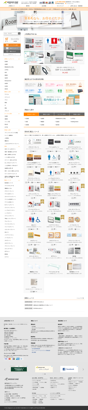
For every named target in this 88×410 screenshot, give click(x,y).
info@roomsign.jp (59, 3)
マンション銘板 (36, 384)
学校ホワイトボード (73, 381)
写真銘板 (34, 402)
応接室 (6, 61)
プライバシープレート (10, 246)
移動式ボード (71, 388)
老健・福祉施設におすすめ (11, 151)
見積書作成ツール (12, 54)
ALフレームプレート (9, 204)
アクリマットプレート (10, 207)
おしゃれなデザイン (55, 382)
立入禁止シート (54, 399)
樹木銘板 (34, 401)
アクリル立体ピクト (9, 202)
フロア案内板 (35, 382)
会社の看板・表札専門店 (12, 394)
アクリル (7, 94)
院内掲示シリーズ (9, 182)
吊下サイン (7, 251)
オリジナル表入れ (72, 390)
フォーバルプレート (9, 226)
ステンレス (7, 97)
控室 (6, 72)
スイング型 (7, 121)
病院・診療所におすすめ (10, 154)
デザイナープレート (9, 191)
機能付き (7, 140)
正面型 (6, 116)
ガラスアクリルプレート (10, 196)
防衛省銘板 (41, 402)
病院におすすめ (54, 385)
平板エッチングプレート (10, 218)
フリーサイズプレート (10, 224)
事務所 (6, 75)
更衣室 (6, 89)
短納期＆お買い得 (9, 168)
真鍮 (6, 108)
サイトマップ (60, 6)
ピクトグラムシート (55, 397)
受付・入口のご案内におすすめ (12, 171)
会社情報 (44, 6)
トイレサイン (53, 384)
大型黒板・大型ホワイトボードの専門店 (15, 398)
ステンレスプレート (9, 215)
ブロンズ (7, 110)
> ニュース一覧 (80, 298)
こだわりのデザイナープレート (12, 143)
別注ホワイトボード (73, 387)
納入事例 (34, 389)
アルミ (6, 99)
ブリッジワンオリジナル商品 (11, 132)
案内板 (6, 254)
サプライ (7, 256)
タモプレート (8, 240)
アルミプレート (8, 221)
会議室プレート (54, 387)
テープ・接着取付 (9, 135)
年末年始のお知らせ (37, 308)
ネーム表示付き (62, 384)
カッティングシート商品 (55, 395)
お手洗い (7, 69)
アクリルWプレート (9, 193)
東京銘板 (8, 400)
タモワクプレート (9, 243)
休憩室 (6, 83)
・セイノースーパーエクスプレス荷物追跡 (40, 350)
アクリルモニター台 (9, 185)
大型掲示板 (71, 383)
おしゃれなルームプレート (11, 162)
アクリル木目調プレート (10, 199)
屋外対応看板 (35, 387)
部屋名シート (62, 399)
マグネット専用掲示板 (73, 385)
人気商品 (7, 138)
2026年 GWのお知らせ (38, 301)
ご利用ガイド (11, 6)
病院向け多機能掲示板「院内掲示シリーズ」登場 (12, 177)
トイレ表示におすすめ (10, 157)
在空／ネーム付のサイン (10, 149)
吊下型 (6, 127)
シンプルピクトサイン (10, 210)
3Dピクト (7, 232)
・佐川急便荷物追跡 (35, 348)
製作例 (27, 6)
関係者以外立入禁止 (9, 67)
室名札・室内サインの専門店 (13, 396)
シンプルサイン (8, 213)
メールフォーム (69, 3)
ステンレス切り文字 (37, 380)
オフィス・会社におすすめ (11, 160)
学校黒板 (81, 381)
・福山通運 (33, 352)
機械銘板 (41, 399)
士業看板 (42, 387)
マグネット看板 (44, 382)
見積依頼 (76, 6)
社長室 (6, 86)
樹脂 (6, 102)
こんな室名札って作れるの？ (11, 165)
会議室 (6, 64)
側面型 (6, 119)
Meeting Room (8, 80)
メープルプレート (9, 237)
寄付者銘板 (35, 399)
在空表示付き (53, 380)
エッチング (44, 397)
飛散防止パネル (8, 188)
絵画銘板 (40, 401)
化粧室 (6, 78)
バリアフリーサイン (9, 235)
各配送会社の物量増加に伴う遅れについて (43, 305)
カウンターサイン (9, 248)
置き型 (6, 124)
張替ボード (78, 383)
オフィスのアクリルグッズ (11, 173)
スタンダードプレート (10, 229)
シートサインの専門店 (11, 401)
